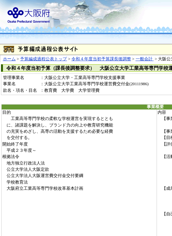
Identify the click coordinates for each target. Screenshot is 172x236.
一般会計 (145, 59)
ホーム (9, 59)
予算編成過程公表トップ (43, 59)
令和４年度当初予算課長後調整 (101, 59)
